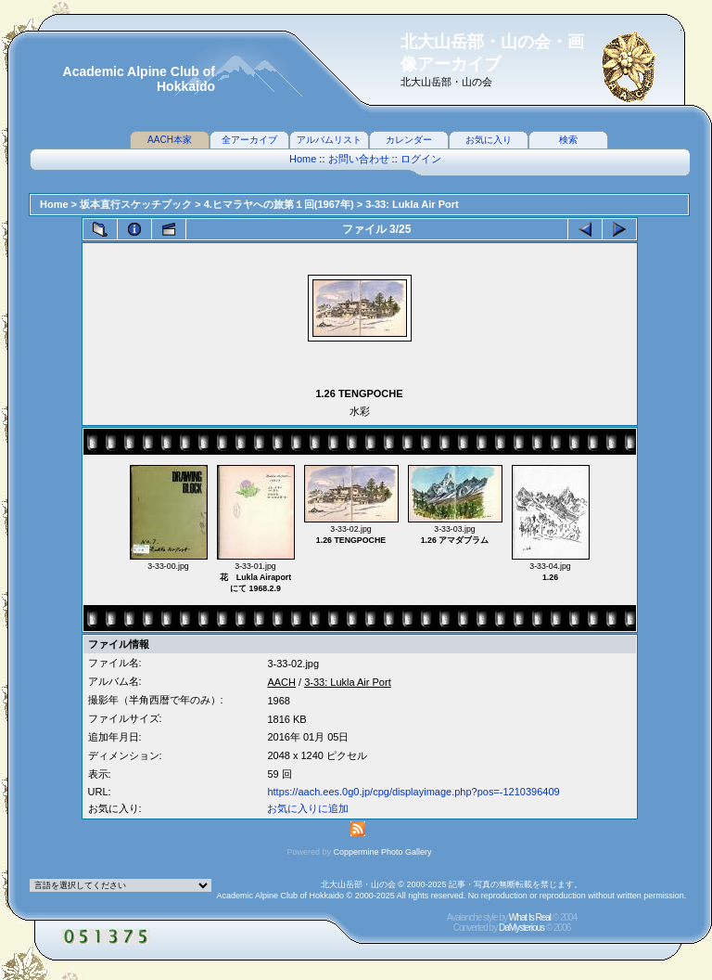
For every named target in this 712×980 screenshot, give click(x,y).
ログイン (420, 158)
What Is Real (530, 917)
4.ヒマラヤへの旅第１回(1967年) (279, 204)
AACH (281, 682)
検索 (568, 140)
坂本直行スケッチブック (136, 204)
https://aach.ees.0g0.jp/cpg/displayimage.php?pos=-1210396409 (413, 791)
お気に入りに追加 (308, 808)
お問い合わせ (358, 158)
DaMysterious (521, 927)
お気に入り (488, 140)
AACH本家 (169, 140)
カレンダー (409, 140)
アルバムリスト (329, 140)
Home (302, 158)
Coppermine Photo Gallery (382, 852)
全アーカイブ (249, 140)
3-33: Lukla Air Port (411, 204)
